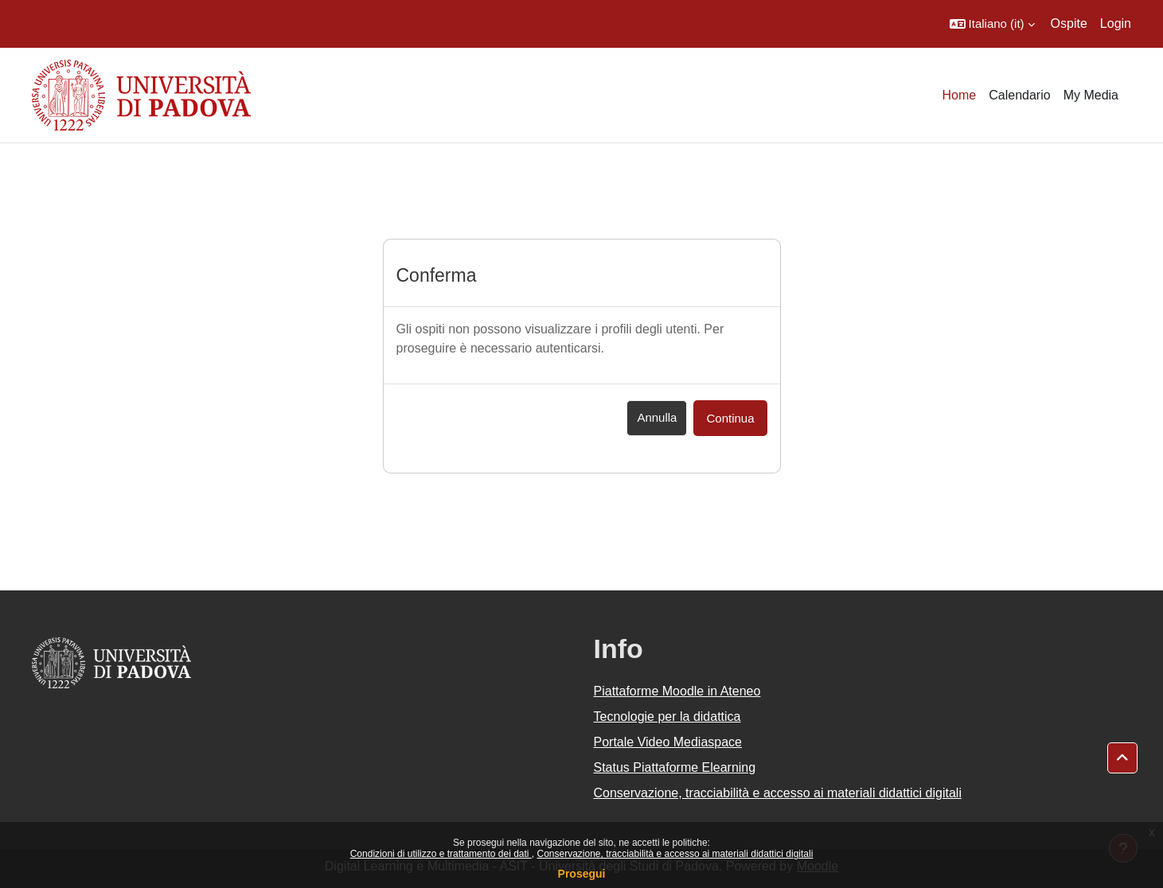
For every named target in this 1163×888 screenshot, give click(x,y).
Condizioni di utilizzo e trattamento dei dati (441, 853)
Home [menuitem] (959, 95)
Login (1115, 23)
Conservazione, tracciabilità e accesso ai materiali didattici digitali (675, 853)
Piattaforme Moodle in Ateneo (677, 691)
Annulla (657, 417)
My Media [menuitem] (1090, 95)
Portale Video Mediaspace (668, 742)
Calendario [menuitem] (1019, 95)
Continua (730, 418)
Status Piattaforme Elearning (675, 767)
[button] (992, 24)
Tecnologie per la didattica (667, 716)
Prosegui (582, 873)
